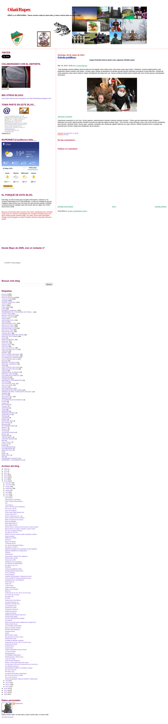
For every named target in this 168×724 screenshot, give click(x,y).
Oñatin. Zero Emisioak (11, 589)
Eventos (66, 134)
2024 (6, 471)
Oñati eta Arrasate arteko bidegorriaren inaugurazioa (20, 622)
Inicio (114, 206)
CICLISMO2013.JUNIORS (10, 357)
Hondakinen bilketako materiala (14, 640)
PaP (6, 503)
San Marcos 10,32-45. (11, 532)
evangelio (5, 300)
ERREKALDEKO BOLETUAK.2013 (15, 615)
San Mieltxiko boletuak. (12, 666)
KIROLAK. (5, 341)
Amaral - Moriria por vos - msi (13, 516)
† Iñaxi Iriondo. (9, 585)
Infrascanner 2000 (10, 560)
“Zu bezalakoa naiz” (11, 605)
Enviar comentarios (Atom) (77, 211)
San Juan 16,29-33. (10, 669)
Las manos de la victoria (12, 594)
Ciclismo (4, 304)
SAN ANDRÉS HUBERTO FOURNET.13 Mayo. (19, 668)
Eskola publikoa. (10, 574)
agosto (8, 490)
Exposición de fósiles (11, 644)
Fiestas (4, 318)
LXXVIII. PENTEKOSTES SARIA (14, 618)
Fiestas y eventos (7, 317)
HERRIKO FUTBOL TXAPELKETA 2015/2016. (17, 391)
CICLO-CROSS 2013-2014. (11, 356)
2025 (6, 469)
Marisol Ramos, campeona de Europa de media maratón (21, 527)
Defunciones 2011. (8, 331)
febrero (8, 684)
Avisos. (4, 305)
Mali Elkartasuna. (10, 653)
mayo (7, 496)
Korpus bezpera (9, 536)
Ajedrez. (4, 427)
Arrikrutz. (5, 429)
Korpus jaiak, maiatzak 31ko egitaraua (16, 556)
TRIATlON (5, 351)
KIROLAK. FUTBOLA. (9, 362)
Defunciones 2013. (8, 325)
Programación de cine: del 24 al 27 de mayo (18, 593)
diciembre (9, 483)
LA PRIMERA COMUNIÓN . (13, 655)
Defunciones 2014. (8, 320)
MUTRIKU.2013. (10, 671)
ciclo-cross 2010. (7, 396)
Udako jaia (8, 583)
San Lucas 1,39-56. (10, 508)
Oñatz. (4, 453)
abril (7, 680)
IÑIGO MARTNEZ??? (11, 523)
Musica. (4, 434)
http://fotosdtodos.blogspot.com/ (40, 98)
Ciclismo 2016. (6, 313)
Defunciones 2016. (8, 326)
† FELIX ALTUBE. (10, 659)
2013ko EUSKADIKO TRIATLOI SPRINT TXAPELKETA (21, 679)
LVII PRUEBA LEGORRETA (13, 626)
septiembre (9, 488)
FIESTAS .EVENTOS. (9, 302)
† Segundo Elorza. (10, 543)
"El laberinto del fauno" (11, 609)
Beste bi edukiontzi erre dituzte (14, 519)
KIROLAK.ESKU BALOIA (10, 369)
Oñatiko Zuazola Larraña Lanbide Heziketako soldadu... (21, 534)
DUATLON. (5, 343)
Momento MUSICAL (8, 315)
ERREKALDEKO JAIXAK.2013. (14, 657)
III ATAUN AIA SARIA (11, 616)
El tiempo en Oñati (8, 188)
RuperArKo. (19, 703)
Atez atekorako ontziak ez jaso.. (14, 637)
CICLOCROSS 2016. (8, 383)
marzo (8, 682)
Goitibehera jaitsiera (11, 611)
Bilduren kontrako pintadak (13, 627)
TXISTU (4, 370)
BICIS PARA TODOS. (11, 525)
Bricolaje (4, 361)
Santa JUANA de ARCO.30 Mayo (14, 518)
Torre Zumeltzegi (10, 572)
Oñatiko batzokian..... (11, 587)
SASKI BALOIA (7, 414)
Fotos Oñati (5, 307)
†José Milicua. (9, 505)
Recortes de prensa (8, 297)
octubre (8, 486)
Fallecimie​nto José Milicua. (13, 499)
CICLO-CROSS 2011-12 (10, 349)
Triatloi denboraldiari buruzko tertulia (15, 649)
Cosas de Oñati (7, 299)
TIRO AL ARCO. (7, 437)
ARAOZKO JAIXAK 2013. (12, 604)
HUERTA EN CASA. (11, 607)
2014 (6, 479)
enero (8, 686)
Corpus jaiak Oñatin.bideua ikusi (14, 512)
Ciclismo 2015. (6, 333)
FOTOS (4, 401)
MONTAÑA (5, 411)
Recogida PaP (9, 596)
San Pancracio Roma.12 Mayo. (14, 675)
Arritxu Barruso (81, 66)
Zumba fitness (9, 648)
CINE (3, 309)
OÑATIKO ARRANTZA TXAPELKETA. (16, 551)
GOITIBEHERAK (7, 448)
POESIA (4, 416)
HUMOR (4, 393)
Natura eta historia (10, 541)
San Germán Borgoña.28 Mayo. (14, 545)
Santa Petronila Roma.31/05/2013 (15, 507)
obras (3, 338)
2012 (6, 688)
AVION (7, 633)
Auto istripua (8, 497)
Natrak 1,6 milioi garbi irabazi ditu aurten (17, 662)
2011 (6, 690)
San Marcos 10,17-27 (11, 565)
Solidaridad (5, 435)
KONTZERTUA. (9, 582)
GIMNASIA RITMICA (8, 413)
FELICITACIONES (8, 388)
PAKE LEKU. (6, 455)
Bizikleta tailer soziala (11, 558)
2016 (6, 475)
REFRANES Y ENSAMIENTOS (12, 380)
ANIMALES (5, 398)
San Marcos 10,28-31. (11, 547)
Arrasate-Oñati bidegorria (12, 629)
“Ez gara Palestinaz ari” (12, 602)
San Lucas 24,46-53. (11, 677)
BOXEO (4, 419)
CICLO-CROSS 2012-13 (10, 359)
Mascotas (5, 424)
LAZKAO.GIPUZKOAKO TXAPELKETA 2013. (18, 576)
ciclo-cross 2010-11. (8, 348)
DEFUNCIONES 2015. (9, 323)
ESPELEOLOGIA (7, 421)
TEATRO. (8, 552)
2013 (6, 481)
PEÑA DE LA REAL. (11, 538)
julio (7, 492)
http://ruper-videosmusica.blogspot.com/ (15, 98)
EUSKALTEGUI (9, 646)
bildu (3, 440)
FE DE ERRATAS (7, 447)
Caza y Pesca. (6, 442)
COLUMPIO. (8, 620)
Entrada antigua (160, 206)
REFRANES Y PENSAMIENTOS (12, 460)
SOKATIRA (5, 417)
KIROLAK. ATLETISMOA (10, 336)
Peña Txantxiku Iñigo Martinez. (14, 501)
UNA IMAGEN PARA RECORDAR (13, 335)
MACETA (7, 591)
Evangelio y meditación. (9, 310)
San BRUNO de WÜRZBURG (13, 563)
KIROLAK (5, 346)
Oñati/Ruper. (19, 9)
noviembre (9, 485)
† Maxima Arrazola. (10, 613)
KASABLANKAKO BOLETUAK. (14, 571)
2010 (6, 692)
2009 (6, 694)
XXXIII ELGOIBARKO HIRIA (13, 569)
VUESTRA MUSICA (8, 439)
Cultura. (4, 403)
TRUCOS (5, 382)
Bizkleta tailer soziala (11, 635)
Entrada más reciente (65, 206)
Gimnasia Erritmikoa (8, 432)
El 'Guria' (7, 598)
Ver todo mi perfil (7, 717)
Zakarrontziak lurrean (11, 624)
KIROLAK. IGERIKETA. (9, 364)
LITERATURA (6, 378)
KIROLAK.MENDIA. (8, 339)
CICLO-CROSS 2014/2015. (11, 354)
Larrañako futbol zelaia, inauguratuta (15, 673)
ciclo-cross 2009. (7, 385)
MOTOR (4, 395)
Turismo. (4, 406)
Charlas (4, 430)
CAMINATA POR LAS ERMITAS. (14, 580)
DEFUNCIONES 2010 (9, 328)
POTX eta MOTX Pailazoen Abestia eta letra (18, 578)
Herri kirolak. (6, 422)
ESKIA (4, 445)
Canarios (5, 387)
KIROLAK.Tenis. (7, 450)
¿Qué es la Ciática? (11, 510)
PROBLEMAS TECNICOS (10, 458)
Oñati (3, 365)
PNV (3, 456)
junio (7, 494)
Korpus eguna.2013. (11, 514)
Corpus (4, 409)
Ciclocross (5, 443)
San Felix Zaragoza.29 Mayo (13, 530)
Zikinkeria (8, 540)
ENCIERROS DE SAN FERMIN (12, 390)
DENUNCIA (5, 377)
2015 (6, 477)
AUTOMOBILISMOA (8, 426)
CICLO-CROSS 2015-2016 (10, 367)
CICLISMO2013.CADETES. (11, 375)
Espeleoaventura (10, 631)
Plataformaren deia (10, 638)
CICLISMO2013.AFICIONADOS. (12, 400)
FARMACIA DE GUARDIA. (10, 372)
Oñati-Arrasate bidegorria (12, 660)
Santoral (4, 296)
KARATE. (5, 352)
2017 (6, 473)
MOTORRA (5, 404)
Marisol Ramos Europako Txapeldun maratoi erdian (20, 529)
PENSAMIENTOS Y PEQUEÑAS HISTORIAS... (17, 312)
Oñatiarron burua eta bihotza (13, 562)
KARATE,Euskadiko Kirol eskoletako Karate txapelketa (21, 549)
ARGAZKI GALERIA (65, 117)
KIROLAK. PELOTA (8, 374)
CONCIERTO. (9, 554)
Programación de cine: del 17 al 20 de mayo (18, 642)
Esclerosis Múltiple (10, 521)
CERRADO (5, 408)
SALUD (4, 322)
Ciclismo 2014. (6, 344)
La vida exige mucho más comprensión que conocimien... (22, 664)
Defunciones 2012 (7, 330)
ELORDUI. (8, 567)
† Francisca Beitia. (10, 651)
